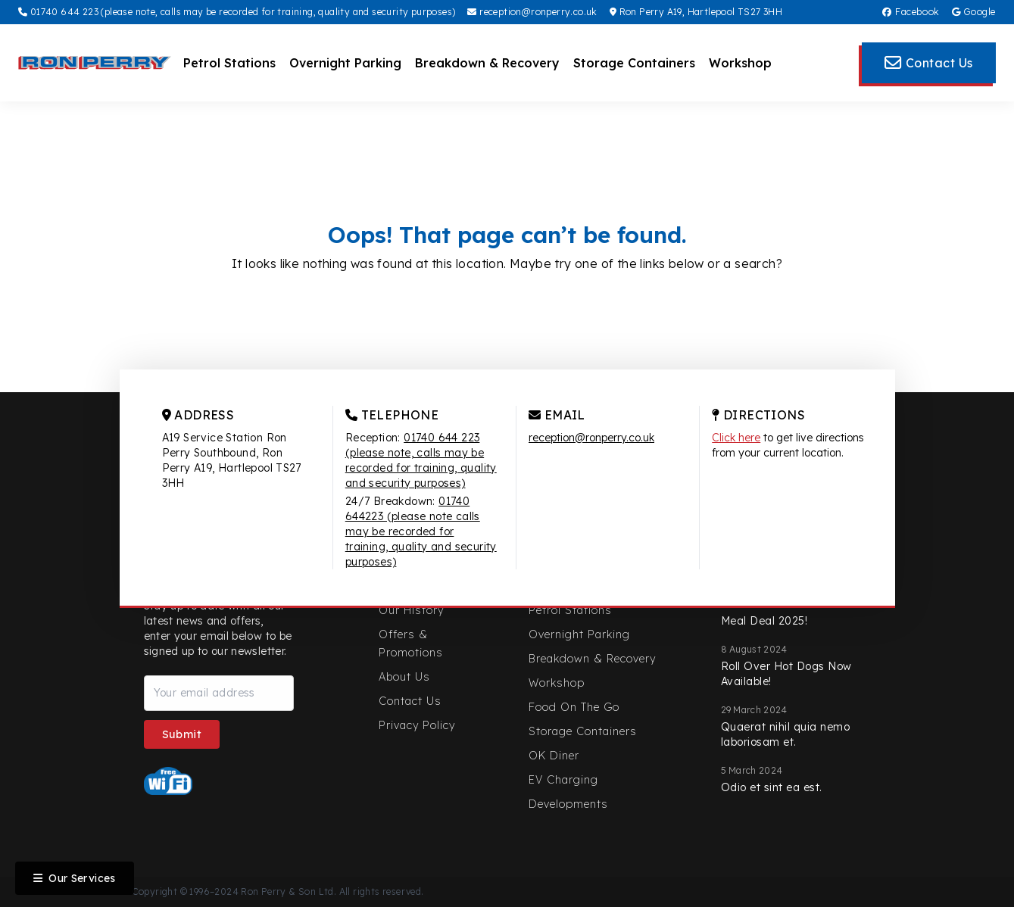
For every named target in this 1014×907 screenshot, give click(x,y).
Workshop (740, 62)
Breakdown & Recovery (487, 62)
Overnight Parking (345, 62)
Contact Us (410, 701)
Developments (568, 804)
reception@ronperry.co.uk (532, 11)
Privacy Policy (417, 725)
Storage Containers (634, 62)
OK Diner (554, 755)
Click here (736, 437)
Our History (411, 610)
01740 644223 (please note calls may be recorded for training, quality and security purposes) (421, 531)
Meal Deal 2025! (764, 621)
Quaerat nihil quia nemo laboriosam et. (785, 734)
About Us (404, 677)
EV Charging (563, 780)
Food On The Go (574, 707)
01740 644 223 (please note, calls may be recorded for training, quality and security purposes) (236, 11)
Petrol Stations (229, 62)
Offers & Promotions (411, 643)
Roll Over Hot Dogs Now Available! (786, 673)
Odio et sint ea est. (771, 787)
